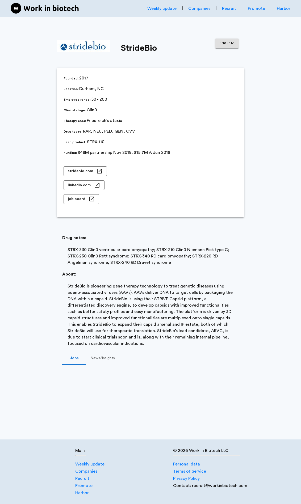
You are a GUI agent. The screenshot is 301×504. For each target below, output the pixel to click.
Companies (199, 8)
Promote (256, 8)
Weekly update (162, 8)
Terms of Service (189, 471)
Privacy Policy (186, 478)
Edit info (227, 43)
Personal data (186, 464)
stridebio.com (85, 171)
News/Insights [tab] (102, 358)
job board (81, 199)
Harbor (283, 8)
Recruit (229, 8)
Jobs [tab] (74, 358)
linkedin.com (84, 185)
